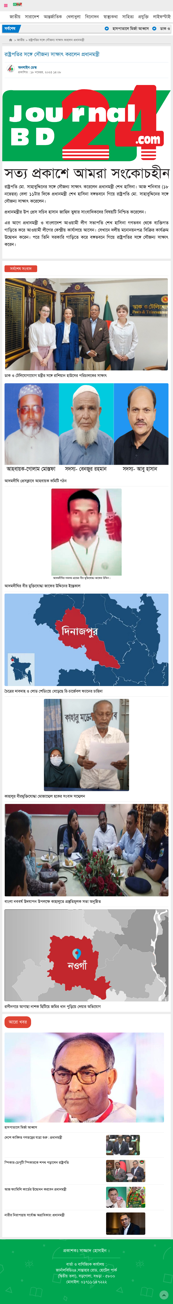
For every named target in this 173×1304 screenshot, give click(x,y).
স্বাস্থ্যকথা (110, 17)
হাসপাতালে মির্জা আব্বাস (133, 28)
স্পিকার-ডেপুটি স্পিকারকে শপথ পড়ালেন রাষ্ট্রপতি (37, 1162)
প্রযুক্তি (143, 17)
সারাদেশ (32, 17)
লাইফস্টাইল (163, 17)
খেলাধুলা (73, 17)
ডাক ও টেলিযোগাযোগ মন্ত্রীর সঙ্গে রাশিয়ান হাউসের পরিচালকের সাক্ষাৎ (56, 375)
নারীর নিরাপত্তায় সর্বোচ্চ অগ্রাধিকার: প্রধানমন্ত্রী (35, 1215)
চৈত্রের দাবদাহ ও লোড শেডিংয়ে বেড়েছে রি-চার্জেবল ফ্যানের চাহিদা (53, 691)
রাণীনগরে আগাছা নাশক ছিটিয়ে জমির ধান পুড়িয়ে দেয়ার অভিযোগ (53, 1006)
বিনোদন (92, 17)
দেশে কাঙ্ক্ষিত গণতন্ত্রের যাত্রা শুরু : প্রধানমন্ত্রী (33, 1137)
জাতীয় (15, 17)
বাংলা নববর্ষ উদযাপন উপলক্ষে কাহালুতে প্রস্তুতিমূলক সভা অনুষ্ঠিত (53, 901)
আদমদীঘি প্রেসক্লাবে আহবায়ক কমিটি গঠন (36, 480)
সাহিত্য (128, 17)
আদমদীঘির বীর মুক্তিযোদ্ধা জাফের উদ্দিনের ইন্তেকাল (42, 585)
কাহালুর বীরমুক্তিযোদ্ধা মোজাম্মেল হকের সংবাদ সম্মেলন (45, 796)
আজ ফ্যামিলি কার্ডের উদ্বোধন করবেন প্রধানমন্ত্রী (35, 1189)
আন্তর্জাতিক (53, 17)
